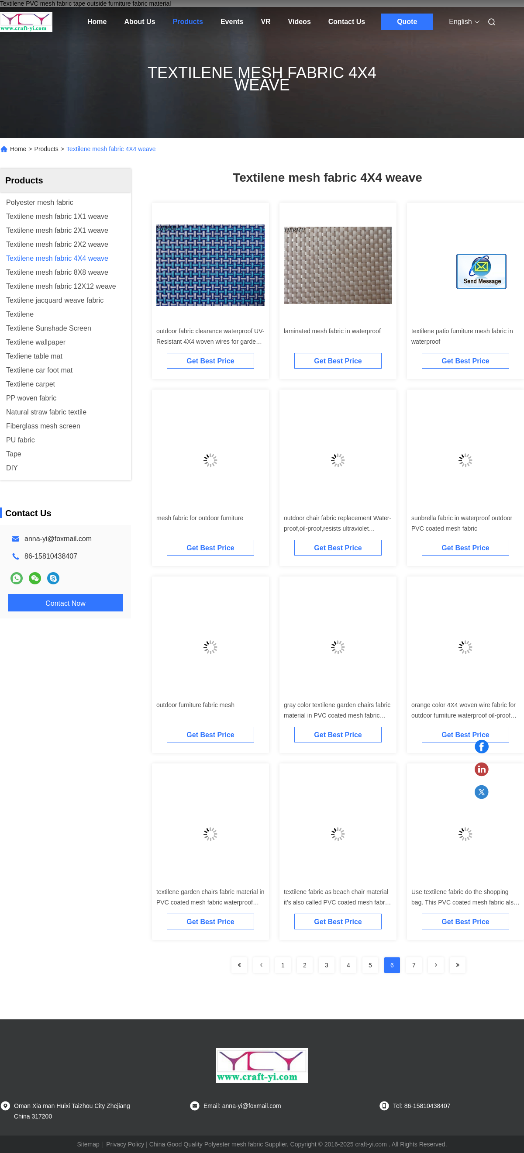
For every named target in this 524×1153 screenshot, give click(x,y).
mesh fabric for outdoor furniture (199, 517)
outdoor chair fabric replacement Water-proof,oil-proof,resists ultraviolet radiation (337, 528)
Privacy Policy (125, 1144)
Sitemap (88, 1144)
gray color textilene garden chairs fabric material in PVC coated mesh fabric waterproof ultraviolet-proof (337, 715)
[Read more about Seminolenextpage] (239, 965)
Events (232, 21)
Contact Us (346, 21)
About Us (139, 21)
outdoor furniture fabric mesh (195, 704)
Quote (407, 21)
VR (265, 21)
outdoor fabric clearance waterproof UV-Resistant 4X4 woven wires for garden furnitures (210, 342)
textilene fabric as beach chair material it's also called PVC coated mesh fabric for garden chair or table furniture (337, 902)
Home (97, 21)
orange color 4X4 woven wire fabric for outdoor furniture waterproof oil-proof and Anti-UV (463, 715)
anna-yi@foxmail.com (58, 538)
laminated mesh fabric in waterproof (332, 331)
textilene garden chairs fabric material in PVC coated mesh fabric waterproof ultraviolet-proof (210, 902)
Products (188, 21)
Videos (299, 21)
